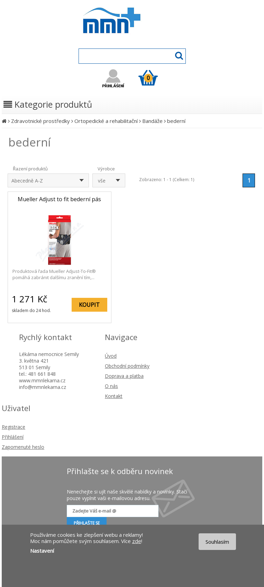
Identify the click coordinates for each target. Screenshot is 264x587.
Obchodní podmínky (127, 366)
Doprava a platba (124, 376)
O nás (111, 386)
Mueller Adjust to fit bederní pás (59, 199)
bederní (176, 120)
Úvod (111, 356)
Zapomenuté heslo (23, 447)
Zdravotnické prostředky (40, 120)
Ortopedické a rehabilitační (106, 120)
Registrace (13, 427)
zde (136, 540)
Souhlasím (217, 541)
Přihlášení (13, 437)
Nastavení (42, 551)
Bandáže (152, 120)
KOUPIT (89, 305)
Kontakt (113, 396)
